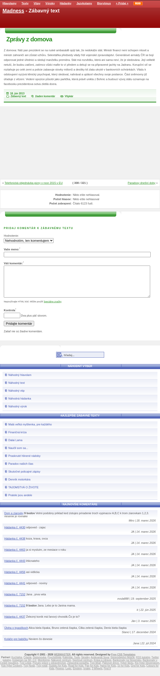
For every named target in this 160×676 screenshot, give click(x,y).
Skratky (85, 663)
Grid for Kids (138, 671)
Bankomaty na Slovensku (127, 666)
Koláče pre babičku (16, 645)
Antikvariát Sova (100, 663)
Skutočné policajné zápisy (24, 477)
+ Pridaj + (122, 3)
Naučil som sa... (18, 454)
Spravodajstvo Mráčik (122, 663)
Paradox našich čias (20, 469)
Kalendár (68, 663)
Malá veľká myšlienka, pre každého (30, 430)
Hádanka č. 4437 (14, 622)
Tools (77, 663)
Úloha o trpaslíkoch (16, 633)
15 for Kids (123, 671)
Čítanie (28, 663)
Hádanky (66, 3)
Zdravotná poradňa (78, 669)
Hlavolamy (9, 3)
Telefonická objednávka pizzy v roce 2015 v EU (34, 182)
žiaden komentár (45, 96)
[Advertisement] (80, 143)
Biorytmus (104, 3)
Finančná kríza (17, 438)
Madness (13, 10)
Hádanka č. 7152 (14, 600)
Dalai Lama (15, 446)
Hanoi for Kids (108, 671)
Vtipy (37, 3)
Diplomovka (39, 663)
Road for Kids (76, 671)
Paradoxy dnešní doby (141, 182)
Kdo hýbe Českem (11, 671)
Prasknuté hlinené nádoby (24, 461)
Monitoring (44, 666)
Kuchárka (16, 663)
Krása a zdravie (102, 666)
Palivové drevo (110, 669)
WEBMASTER (62, 660)
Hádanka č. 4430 (14, 533)
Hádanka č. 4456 (14, 578)
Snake (86, 674)
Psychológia (54, 663)
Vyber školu (126, 669)
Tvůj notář (41, 671)
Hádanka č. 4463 (14, 555)
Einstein (77, 674)
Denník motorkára (19, 485)
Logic (68, 674)
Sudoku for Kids (58, 671)
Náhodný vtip (16, 396)
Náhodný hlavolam (19, 381)
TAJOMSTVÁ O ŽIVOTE (23, 493)
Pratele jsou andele (20, 501)
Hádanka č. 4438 (14, 544)
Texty (25, 3)
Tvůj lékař (95, 669)
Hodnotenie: (11, 235)
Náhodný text (16, 388)
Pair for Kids (92, 671)
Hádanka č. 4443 (14, 566)
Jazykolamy (84, 3)
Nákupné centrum (61, 666)
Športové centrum (82, 666)
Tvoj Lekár (25, 669)
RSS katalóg (143, 663)
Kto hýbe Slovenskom (147, 669)
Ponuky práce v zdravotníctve (49, 669)
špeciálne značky (52, 307)
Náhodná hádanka (19, 404)
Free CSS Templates (123, 660)
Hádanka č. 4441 (14, 589)
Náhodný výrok (17, 412)
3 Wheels (97, 674)
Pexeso (60, 674)
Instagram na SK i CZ (24, 666)
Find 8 (107, 674)
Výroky (50, 3)
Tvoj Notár (29, 671)
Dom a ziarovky (14, 519)
